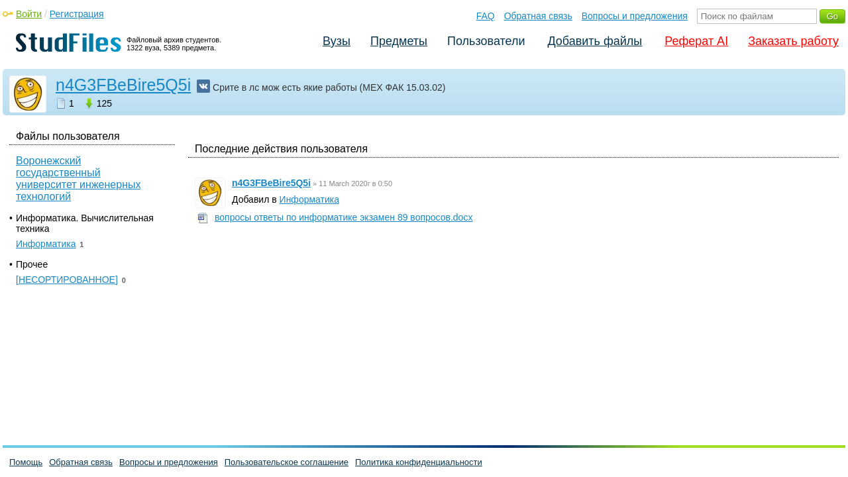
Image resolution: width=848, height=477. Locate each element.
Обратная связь (538, 16)
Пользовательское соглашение (286, 462)
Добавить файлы (594, 41)
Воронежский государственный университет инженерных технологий (78, 178)
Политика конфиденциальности (418, 462)
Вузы (336, 41)
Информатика (309, 199)
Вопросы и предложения (635, 16)
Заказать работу (793, 41)
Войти (29, 14)
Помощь (25, 462)
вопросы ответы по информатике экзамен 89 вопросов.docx (343, 217)
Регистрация (77, 14)
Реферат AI (696, 41)
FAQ (485, 16)
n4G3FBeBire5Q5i (123, 85)
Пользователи (486, 41)
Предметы (398, 41)
